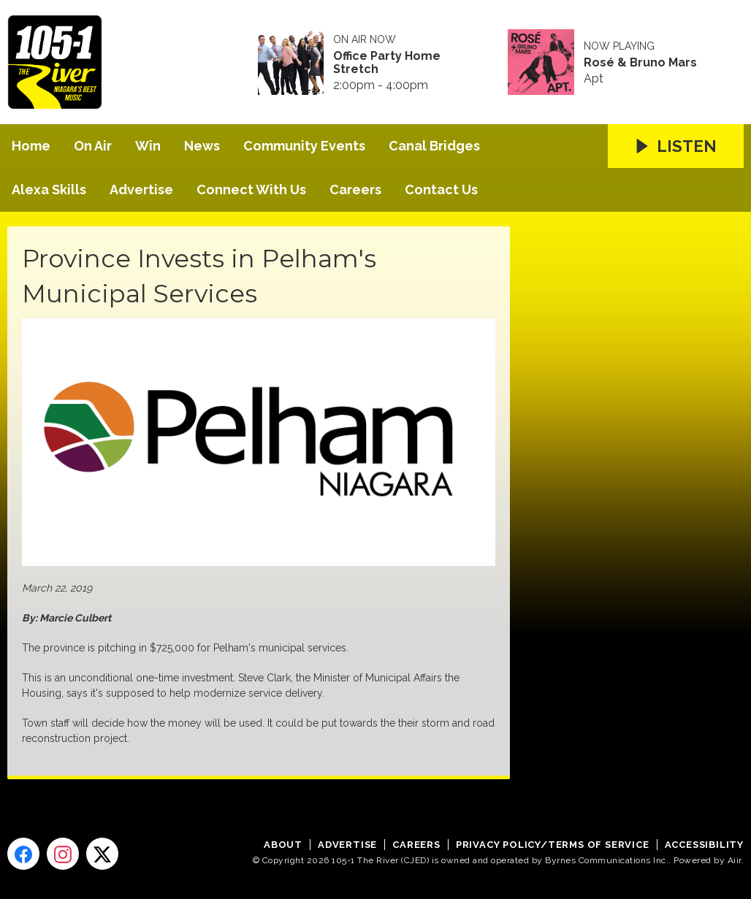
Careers (355, 189)
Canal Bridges (434, 145)
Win (148, 145)
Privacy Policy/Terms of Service (552, 844)
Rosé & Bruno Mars (640, 62)
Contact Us (441, 189)
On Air (93, 145)
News (202, 145)
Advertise (141, 189)
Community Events (304, 145)
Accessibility (704, 844)
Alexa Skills (49, 189)
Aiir (735, 860)
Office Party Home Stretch (387, 63)
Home (31, 145)
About (283, 844)
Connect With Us (251, 189)
